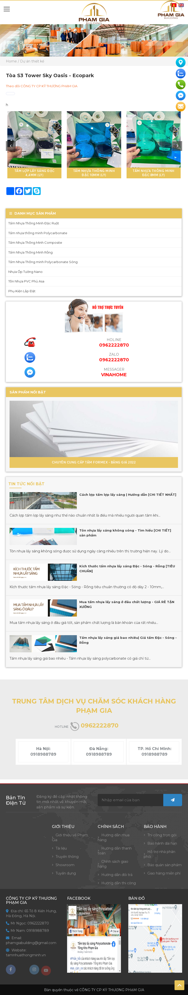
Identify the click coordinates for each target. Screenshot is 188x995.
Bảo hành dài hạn (162, 847)
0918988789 (43, 754)
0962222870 (110, 360)
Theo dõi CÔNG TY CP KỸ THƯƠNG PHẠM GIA (41, 86)
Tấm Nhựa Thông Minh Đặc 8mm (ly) (154, 173)
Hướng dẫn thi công (118, 887)
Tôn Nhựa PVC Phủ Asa (22, 281)
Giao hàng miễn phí (163, 877)
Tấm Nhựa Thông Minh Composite (31, 242)
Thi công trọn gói (161, 839)
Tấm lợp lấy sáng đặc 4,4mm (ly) (34, 173)
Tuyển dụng (66, 877)
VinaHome (110, 374)
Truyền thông (67, 860)
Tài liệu (61, 852)
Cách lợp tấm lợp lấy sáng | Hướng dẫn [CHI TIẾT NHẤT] (123, 495)
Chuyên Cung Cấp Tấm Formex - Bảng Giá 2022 (90, 462)
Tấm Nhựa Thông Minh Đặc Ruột (29, 223)
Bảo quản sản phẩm (164, 869)
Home (11, 61)
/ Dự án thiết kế (31, 61)
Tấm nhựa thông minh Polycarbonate (33, 233)
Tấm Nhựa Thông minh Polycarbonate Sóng (39, 262)
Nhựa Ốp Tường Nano (21, 272)
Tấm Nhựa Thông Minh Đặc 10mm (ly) (94, 173)
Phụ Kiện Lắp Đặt (18, 291)
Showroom (65, 869)
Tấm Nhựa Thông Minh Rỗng (26, 252)
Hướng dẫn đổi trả (116, 878)
